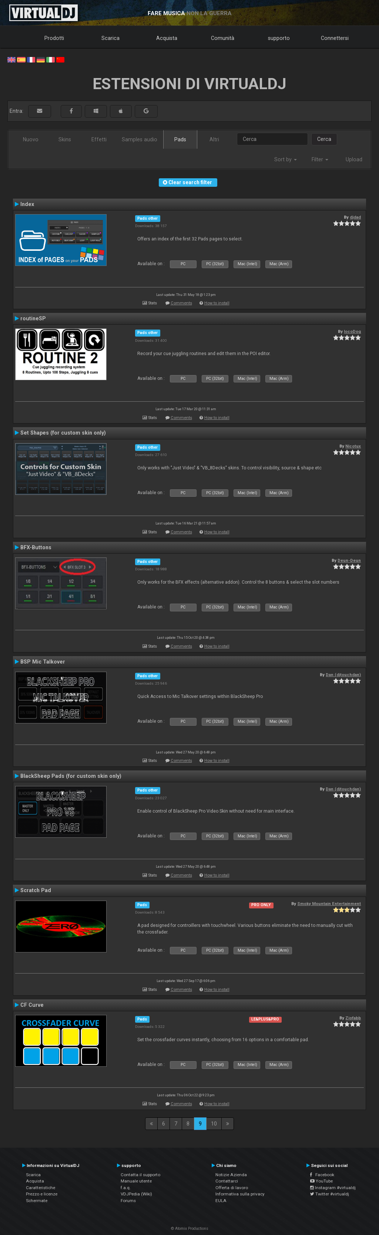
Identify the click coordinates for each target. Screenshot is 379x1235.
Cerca (324, 139)
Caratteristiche (40, 1187)
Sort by (285, 159)
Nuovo (30, 139)
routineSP (33, 318)
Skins (64, 139)
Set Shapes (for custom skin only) (63, 433)
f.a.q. (126, 1187)
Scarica (110, 38)
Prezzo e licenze (41, 1194)
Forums (128, 1200)
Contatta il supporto (140, 1174)
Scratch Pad (35, 890)
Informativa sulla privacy (240, 1194)
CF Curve (32, 1005)
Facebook (322, 1174)
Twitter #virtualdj (329, 1194)
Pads (180, 139)
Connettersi (335, 38)
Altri (214, 139)
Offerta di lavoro (231, 1187)
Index (27, 204)
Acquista (166, 38)
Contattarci (226, 1181)
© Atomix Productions (189, 1228)
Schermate (36, 1200)
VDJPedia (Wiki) (136, 1194)
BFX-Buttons (35, 547)
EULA (221, 1200)
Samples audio (139, 139)
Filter (320, 159)
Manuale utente (136, 1181)
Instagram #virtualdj (333, 1187)
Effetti (99, 139)
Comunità (222, 38)
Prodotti (54, 38)
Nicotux (353, 446)
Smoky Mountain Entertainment (329, 903)
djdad (355, 217)
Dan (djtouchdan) (343, 674)
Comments (181, 303)
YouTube (321, 1181)
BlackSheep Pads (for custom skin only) (70, 776)
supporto (279, 38)
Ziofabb (353, 1017)
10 (214, 1124)
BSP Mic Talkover (42, 662)
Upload (354, 159)
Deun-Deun (349, 560)
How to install (216, 303)
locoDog (352, 331)
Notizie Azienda (231, 1174)
